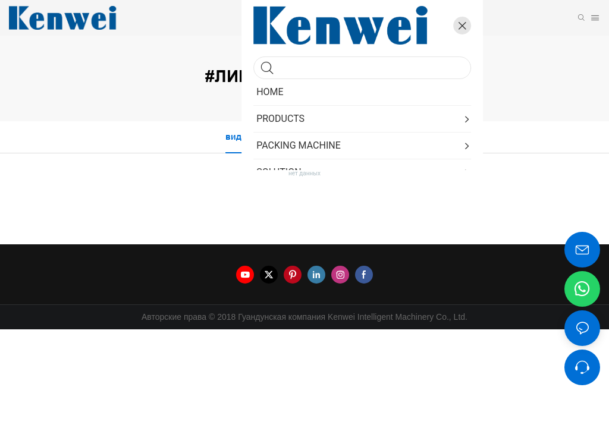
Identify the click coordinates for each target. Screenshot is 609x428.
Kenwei (270, 58)
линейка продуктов (318, 58)
